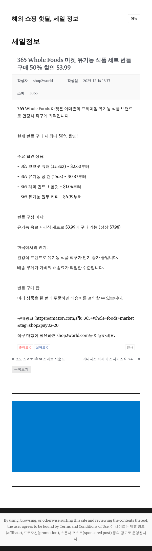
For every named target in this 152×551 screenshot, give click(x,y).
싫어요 (42, 347)
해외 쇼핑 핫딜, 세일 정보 (45, 18)
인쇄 (130, 347)
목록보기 (21, 369)
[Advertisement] (77, 436)
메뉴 (134, 18)
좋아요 (25, 347)
